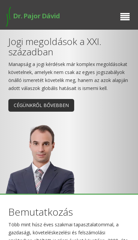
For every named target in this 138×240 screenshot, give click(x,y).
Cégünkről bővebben (41, 105)
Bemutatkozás (40, 212)
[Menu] (125, 17)
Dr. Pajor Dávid (32, 15)
